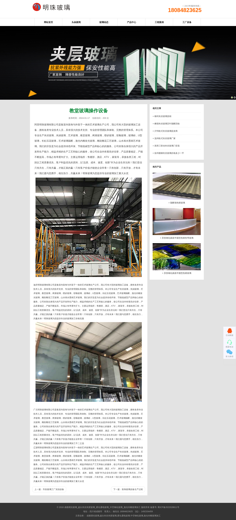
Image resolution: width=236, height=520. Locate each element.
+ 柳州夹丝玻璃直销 (162, 116)
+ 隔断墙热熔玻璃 (176, 203)
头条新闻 (76, 22)
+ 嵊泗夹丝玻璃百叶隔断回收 (166, 123)
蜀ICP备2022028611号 (168, 507)
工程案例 (159, 22)
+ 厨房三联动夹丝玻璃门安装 (166, 146)
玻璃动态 (103, 22)
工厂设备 (186, 22)
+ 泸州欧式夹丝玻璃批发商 (165, 131)
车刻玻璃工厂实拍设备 (53, 489)
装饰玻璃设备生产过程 (132, 489)
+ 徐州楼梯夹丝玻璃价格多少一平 (168, 153)
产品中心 (131, 22)
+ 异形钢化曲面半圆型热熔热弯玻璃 (176, 238)
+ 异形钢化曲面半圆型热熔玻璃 (176, 273)
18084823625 (185, 10)
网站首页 (48, 22)
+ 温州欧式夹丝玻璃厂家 (164, 138)
